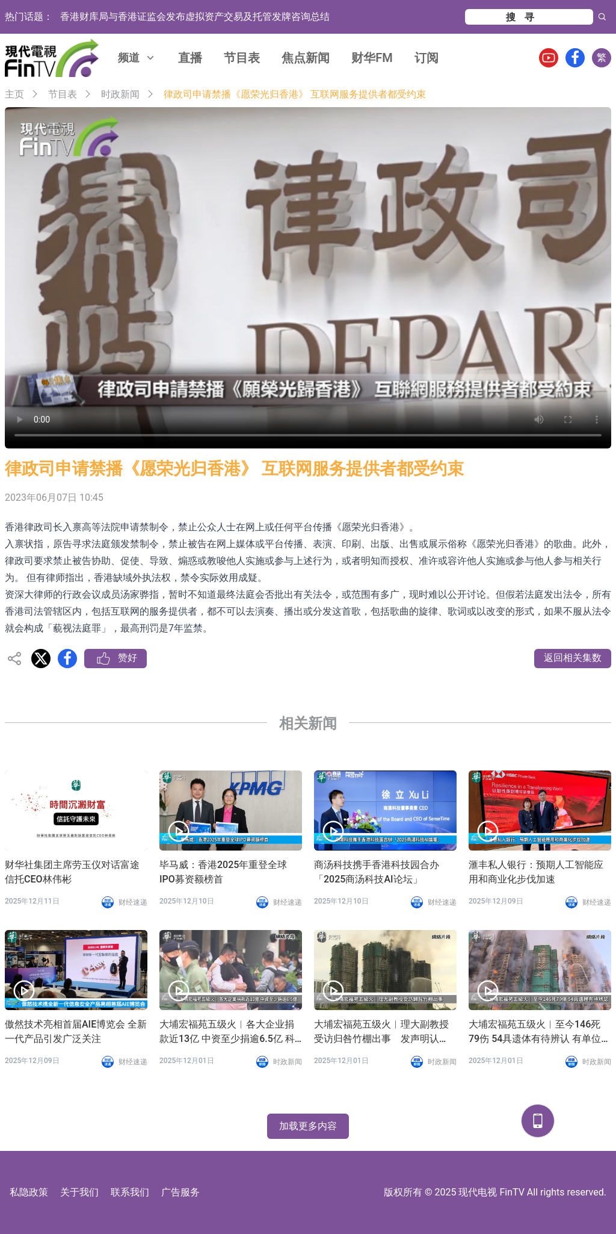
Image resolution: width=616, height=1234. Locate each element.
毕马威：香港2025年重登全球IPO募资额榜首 (223, 872)
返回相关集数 (573, 657)
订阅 (426, 58)
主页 (14, 94)
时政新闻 (120, 94)
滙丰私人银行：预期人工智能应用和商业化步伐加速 (536, 872)
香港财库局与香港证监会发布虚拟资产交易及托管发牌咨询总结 (195, 16)
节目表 (242, 58)
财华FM (372, 58)
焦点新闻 (306, 58)
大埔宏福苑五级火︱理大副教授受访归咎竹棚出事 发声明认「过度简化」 (381, 1032)
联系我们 (130, 1192)
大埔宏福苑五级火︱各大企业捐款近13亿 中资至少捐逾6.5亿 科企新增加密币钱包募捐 (227, 1032)
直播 (190, 58)
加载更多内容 (308, 1126)
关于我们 (79, 1192)
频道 (137, 57)
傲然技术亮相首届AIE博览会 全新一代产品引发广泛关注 (76, 1031)
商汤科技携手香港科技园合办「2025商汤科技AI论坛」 (376, 872)
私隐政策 (29, 1192)
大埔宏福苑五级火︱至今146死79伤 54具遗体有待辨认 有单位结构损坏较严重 (540, 1032)
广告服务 (180, 1192)
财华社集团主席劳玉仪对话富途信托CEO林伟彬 (72, 872)
